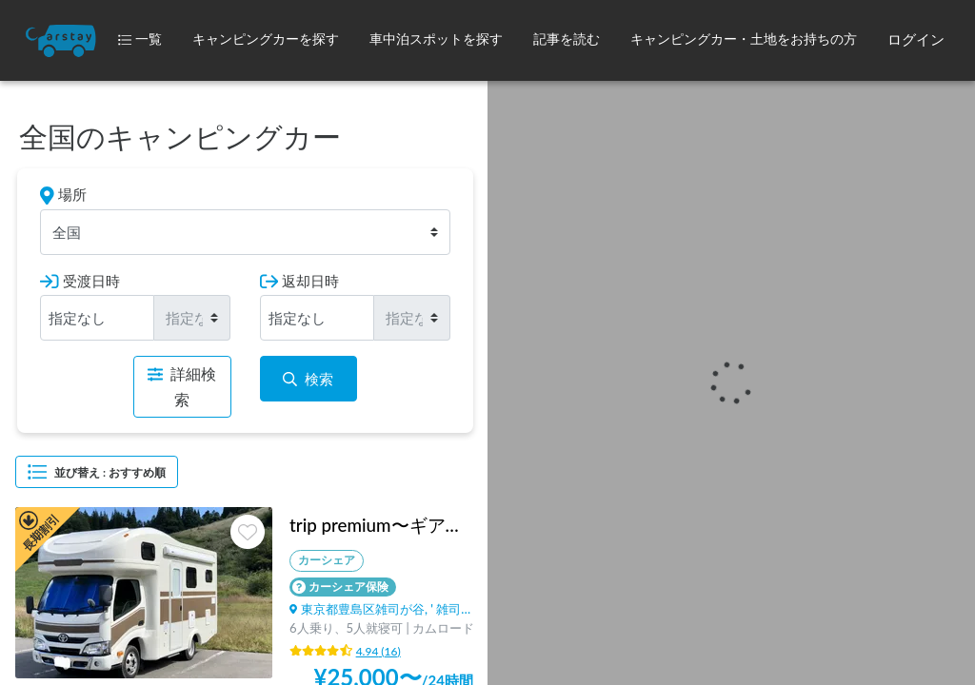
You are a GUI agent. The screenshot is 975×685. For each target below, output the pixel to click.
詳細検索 (182, 386)
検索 (308, 378)
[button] (265, 40)
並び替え (97, 471)
